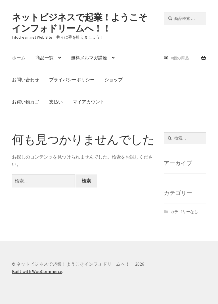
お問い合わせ (25, 79)
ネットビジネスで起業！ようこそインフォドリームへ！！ (79, 23)
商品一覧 (44, 58)
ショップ (113, 79)
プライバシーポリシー (72, 79)
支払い (56, 102)
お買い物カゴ (25, 102)
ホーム (19, 58)
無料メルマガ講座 (89, 58)
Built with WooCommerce (37, 271)
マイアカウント (88, 102)
